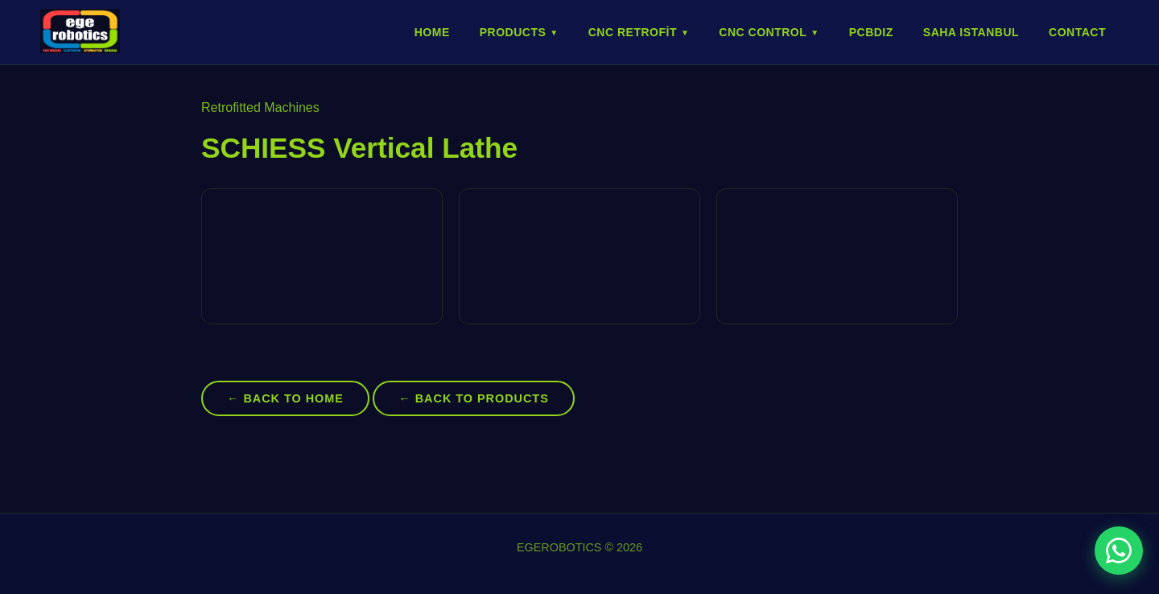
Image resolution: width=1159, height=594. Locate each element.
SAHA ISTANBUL (971, 32)
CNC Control (769, 32)
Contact (1077, 32)
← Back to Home (285, 398)
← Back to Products (473, 398)
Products (519, 32)
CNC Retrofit (639, 32)
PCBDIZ (871, 32)
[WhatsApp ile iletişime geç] (1119, 550)
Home (432, 32)
